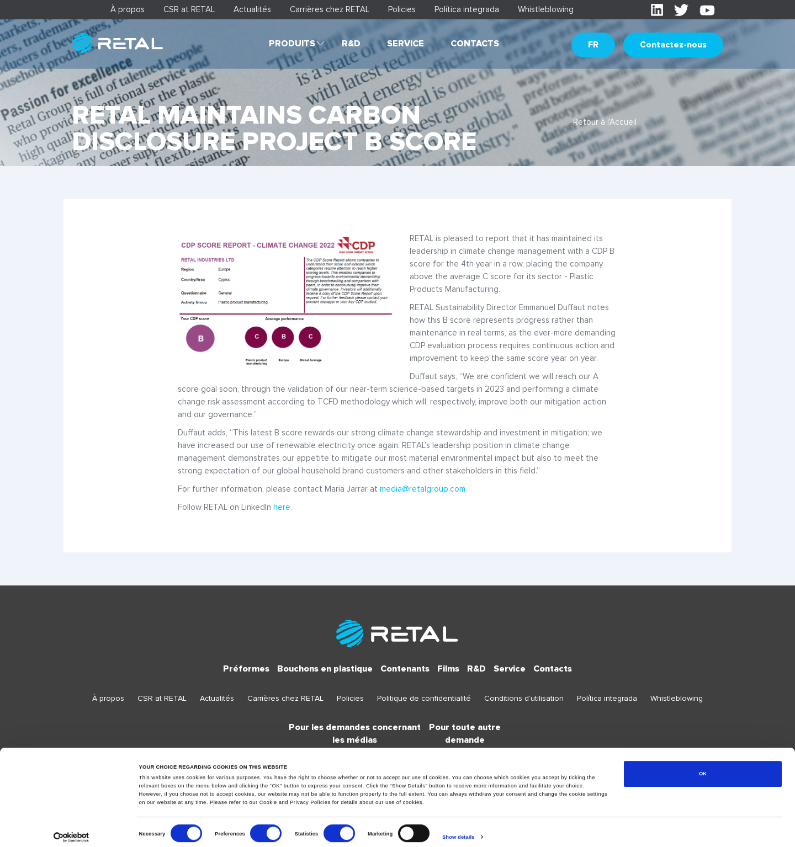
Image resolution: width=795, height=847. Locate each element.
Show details (458, 829)
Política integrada (466, 9)
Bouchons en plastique (325, 668)
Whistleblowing (546, 9)
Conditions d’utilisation (524, 698)
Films (448, 668)
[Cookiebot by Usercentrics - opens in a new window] (71, 828)
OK (703, 765)
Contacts (475, 43)
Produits (292, 43)
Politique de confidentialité (424, 698)
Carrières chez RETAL (329, 9)
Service (405, 43)
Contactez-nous (673, 45)
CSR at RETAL (189, 9)
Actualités (252, 9)
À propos (127, 9)
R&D (351, 43)
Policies (402, 9)
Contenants (405, 668)
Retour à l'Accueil (605, 122)
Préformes (246, 668)
